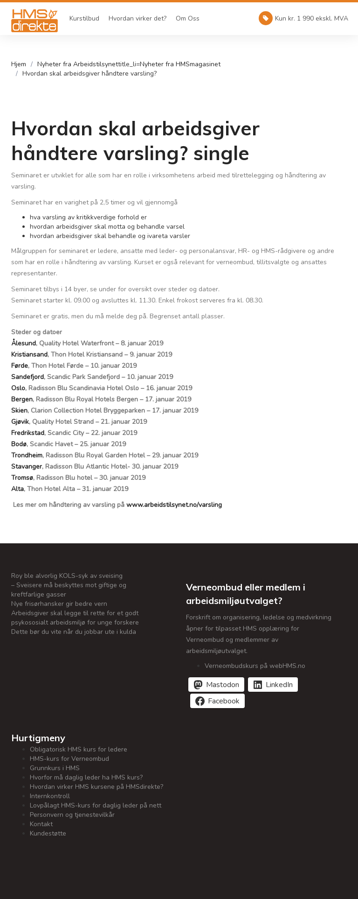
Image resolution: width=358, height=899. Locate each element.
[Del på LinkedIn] (273, 684)
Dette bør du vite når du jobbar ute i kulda (73, 631)
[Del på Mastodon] (216, 684)
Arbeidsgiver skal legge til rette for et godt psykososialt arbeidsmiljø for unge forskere (75, 618)
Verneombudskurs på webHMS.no (255, 665)
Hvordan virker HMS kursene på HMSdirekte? (96, 786)
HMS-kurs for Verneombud (69, 758)
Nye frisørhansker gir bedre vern (59, 603)
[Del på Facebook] (217, 701)
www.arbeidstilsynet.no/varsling (174, 504)
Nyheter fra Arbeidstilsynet (77, 64)
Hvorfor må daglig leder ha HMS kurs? (86, 777)
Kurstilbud (84, 18)
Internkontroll (50, 796)
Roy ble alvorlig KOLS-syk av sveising (67, 575)
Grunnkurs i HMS (55, 768)
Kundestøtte (48, 833)
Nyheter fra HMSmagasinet (180, 64)
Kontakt (41, 824)
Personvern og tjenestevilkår (72, 814)
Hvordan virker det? (137, 18)
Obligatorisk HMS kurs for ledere (78, 749)
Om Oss (188, 18)
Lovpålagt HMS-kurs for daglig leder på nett (95, 805)
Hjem (18, 64)
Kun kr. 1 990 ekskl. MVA (303, 18)
